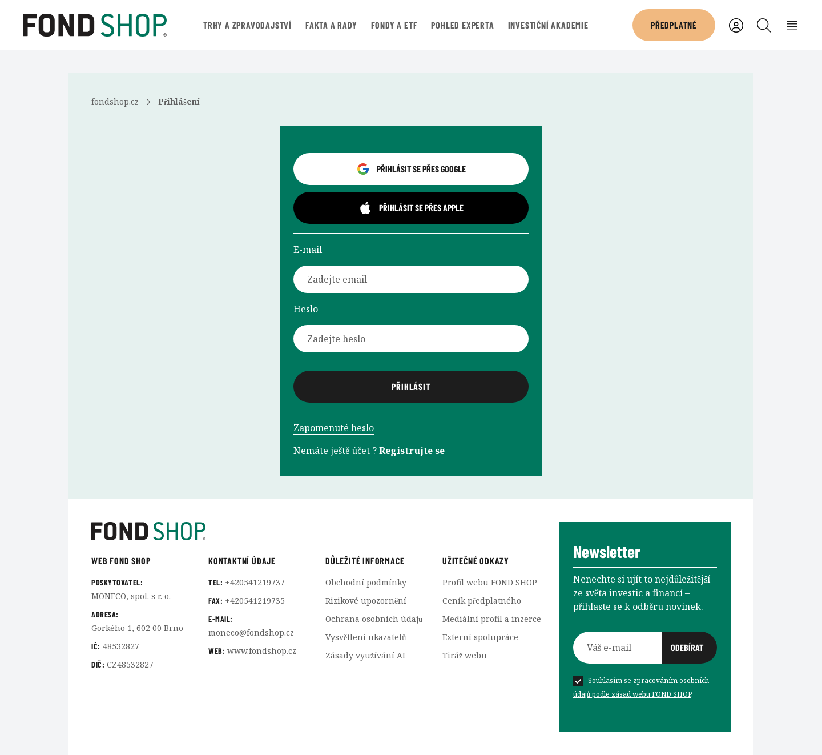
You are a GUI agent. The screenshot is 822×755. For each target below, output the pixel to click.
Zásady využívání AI (365, 655)
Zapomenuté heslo (333, 427)
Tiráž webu (464, 655)
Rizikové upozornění (365, 600)
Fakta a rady (331, 24)
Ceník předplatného (481, 600)
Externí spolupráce (480, 637)
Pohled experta (462, 24)
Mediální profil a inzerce (491, 618)
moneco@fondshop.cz (251, 632)
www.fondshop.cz (261, 650)
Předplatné (674, 24)
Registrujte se (412, 450)
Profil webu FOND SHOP (489, 582)
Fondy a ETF (394, 24)
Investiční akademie (548, 24)
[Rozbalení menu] (792, 25)
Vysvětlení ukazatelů (365, 637)
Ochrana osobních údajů (373, 618)
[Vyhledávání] (764, 25)
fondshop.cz (115, 101)
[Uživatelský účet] (736, 25)
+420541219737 (255, 582)
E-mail (307, 249)
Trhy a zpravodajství (247, 24)
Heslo (305, 309)
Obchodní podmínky (365, 582)
